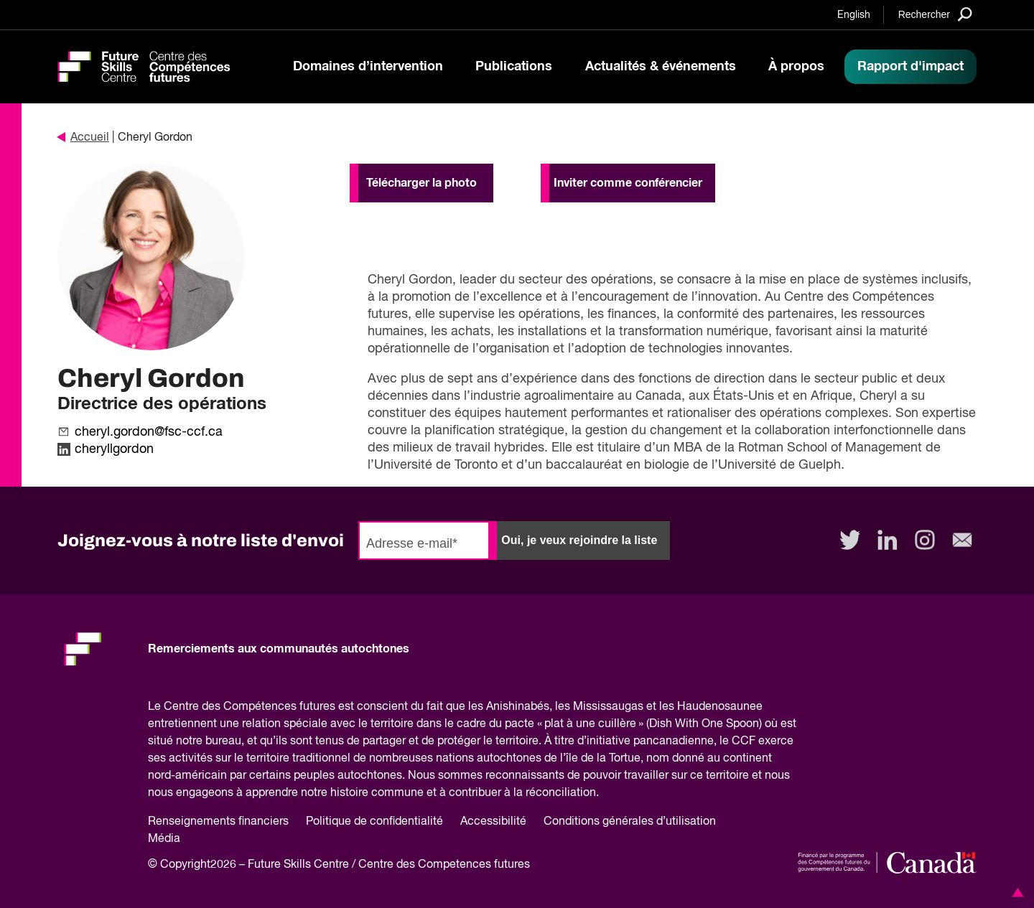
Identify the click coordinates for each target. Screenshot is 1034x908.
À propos (796, 66)
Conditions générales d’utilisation (630, 822)
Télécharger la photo (421, 183)
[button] (1015, 892)
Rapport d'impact (910, 66)
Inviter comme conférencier (628, 183)
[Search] (935, 14)
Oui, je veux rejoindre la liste (579, 540)
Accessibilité (493, 822)
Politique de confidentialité (374, 822)
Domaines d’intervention (368, 66)
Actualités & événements (660, 66)
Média (164, 839)
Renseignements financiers (218, 822)
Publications (513, 66)
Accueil (83, 138)
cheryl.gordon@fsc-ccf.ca (149, 432)
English (853, 15)
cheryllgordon (114, 449)
